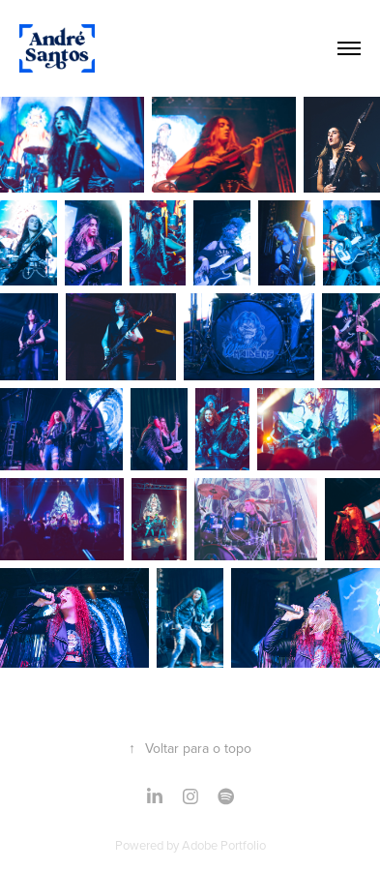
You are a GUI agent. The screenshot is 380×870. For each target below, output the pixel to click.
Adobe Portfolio (224, 845)
